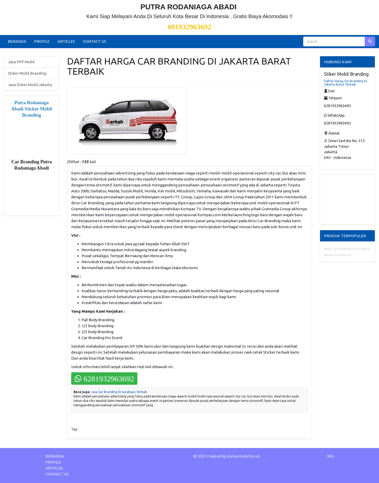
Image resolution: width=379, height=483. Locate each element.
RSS (330, 456)
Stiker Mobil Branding (27, 73)
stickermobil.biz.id (243, 456)
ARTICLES (66, 41)
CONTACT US (94, 41)
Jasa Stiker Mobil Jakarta (30, 84)
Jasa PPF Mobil (21, 62)
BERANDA (17, 41)
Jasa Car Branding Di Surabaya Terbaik (119, 392)
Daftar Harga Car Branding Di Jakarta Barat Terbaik (345, 82)
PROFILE (42, 41)
